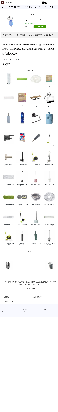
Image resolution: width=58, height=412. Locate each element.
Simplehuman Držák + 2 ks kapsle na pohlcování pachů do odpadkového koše (22, 205)
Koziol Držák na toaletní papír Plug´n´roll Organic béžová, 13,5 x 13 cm (8, 165)
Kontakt (45, 309)
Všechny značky (4, 307)
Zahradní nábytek (51, 7)
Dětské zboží (40, 7)
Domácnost (10, 6)
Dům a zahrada (30, 7)
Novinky (2, 309)
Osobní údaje (25, 311)
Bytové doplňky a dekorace (16, 7)
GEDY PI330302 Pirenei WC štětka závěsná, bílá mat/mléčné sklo (49, 185)
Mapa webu (25, 309)
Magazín (24, 307)
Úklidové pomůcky (41, 252)
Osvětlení (46, 6)
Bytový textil (3, 7)
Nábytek (25, 6)
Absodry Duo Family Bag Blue (49, 125)
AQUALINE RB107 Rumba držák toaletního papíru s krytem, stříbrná (49, 106)
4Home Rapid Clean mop (36, 164)
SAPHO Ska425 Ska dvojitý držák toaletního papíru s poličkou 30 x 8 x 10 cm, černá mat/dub (35, 106)
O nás (45, 307)
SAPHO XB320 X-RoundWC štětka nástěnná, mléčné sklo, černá (22, 165)
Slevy (2, 311)
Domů (3, 10)
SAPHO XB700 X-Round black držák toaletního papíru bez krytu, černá (36, 126)
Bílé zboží (36, 7)
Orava (42, 19)
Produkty (5, 10)
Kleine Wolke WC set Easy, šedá (36, 243)
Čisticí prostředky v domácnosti (19, 10)
